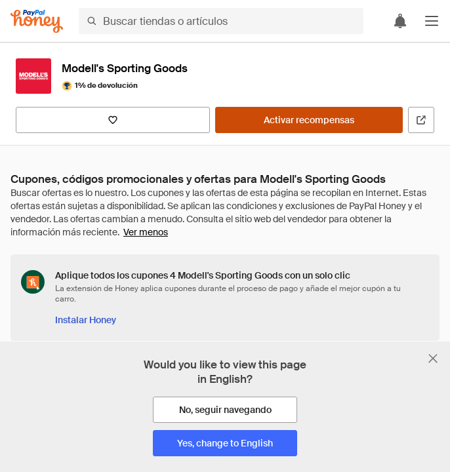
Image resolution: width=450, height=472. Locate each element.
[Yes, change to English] (225, 443)
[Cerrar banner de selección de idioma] (433, 358)
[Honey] (36, 21)
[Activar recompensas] (309, 120)
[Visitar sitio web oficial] (421, 120)
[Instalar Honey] (85, 320)
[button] (432, 21)
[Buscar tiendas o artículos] (221, 21)
